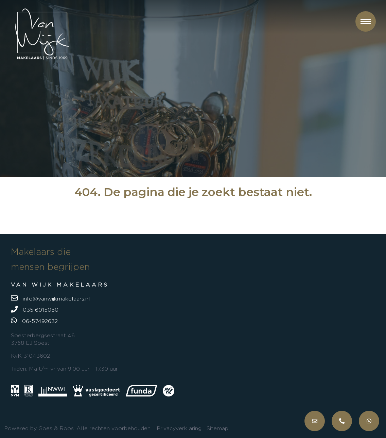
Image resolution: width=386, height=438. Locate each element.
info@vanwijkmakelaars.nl (50, 298)
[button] (365, 21)
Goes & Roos (56, 428)
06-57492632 (34, 320)
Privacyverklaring (179, 428)
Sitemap (217, 428)
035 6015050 (34, 309)
